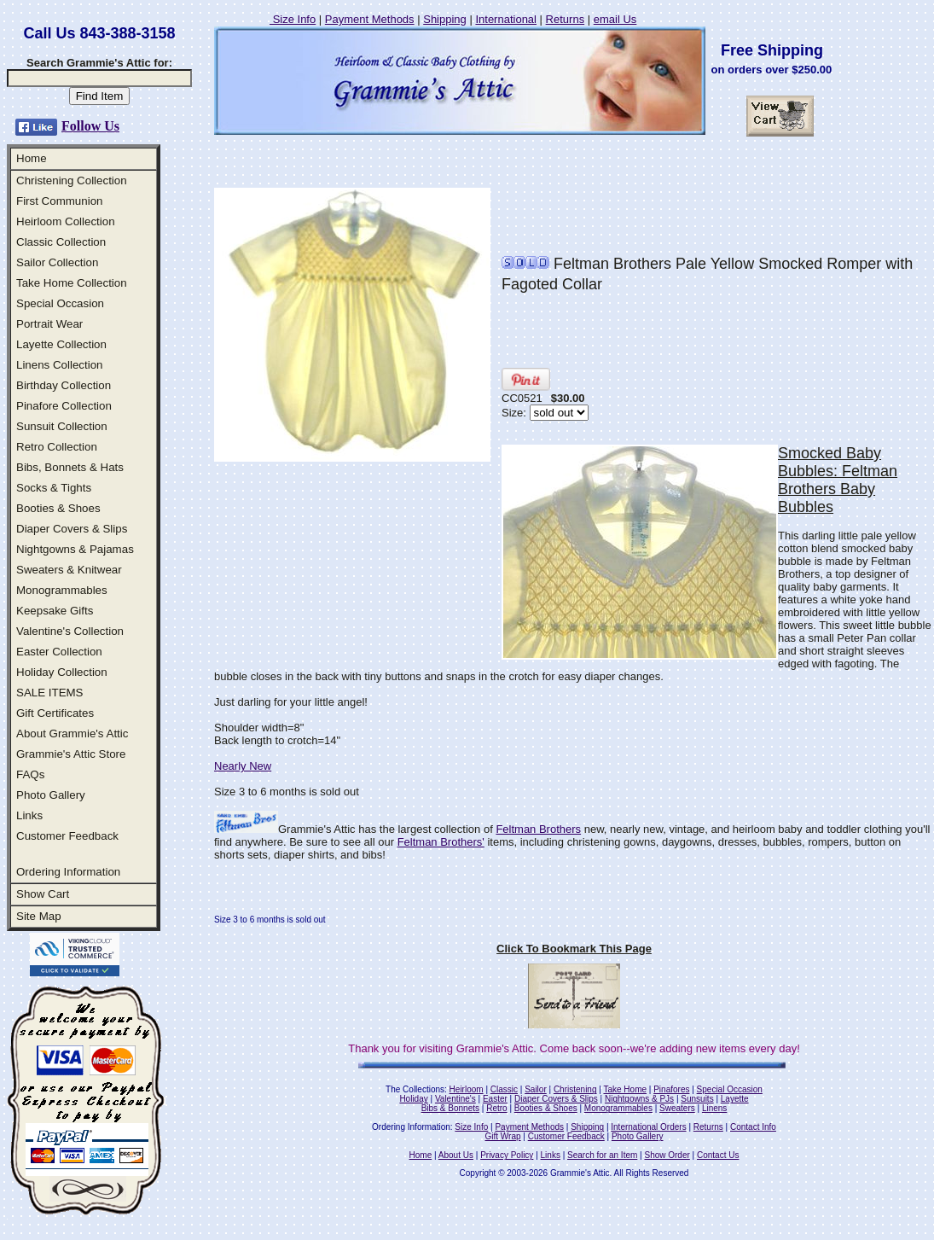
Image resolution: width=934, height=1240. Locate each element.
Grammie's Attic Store (70, 754)
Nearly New (242, 766)
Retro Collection (56, 446)
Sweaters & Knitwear (69, 569)
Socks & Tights (53, 487)
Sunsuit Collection (61, 426)
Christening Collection (71, 180)
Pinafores (671, 1089)
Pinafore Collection (64, 405)
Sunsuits (697, 1098)
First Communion (59, 201)
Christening (575, 1089)
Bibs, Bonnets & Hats (70, 467)
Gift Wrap (503, 1136)
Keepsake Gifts (54, 610)
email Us (615, 19)
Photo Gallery (50, 795)
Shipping (445, 19)
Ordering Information (68, 871)
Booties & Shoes (58, 508)
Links (29, 815)
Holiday (413, 1098)
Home (31, 158)
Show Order (666, 1155)
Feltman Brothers (538, 829)
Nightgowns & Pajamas (75, 549)
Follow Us (90, 126)
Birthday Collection (63, 385)
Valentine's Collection (70, 631)
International (506, 19)
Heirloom (467, 1089)
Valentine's (455, 1098)
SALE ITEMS (50, 692)
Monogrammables (61, 590)
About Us (455, 1155)
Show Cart (42, 894)
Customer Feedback (67, 836)
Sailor (536, 1089)
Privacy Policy (506, 1155)
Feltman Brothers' (440, 841)
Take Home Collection (71, 283)
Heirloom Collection (65, 221)
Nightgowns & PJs (639, 1098)
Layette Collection (61, 344)
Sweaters (677, 1108)
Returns (565, 19)
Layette (735, 1098)
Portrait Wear (49, 323)
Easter (495, 1098)
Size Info (293, 19)
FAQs (30, 774)
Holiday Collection (61, 672)
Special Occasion (60, 303)
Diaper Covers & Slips (71, 528)
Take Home (625, 1089)
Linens (714, 1108)
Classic (504, 1089)
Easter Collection (59, 651)
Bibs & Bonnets (450, 1108)
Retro (496, 1108)
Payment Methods (370, 19)
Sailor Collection (57, 262)
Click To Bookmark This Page (574, 948)
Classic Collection (61, 242)
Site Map (38, 916)
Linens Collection (59, 364)
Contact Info (753, 1127)
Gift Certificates (55, 713)
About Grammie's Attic (72, 733)
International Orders (648, 1127)
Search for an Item (602, 1155)
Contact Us (718, 1155)
